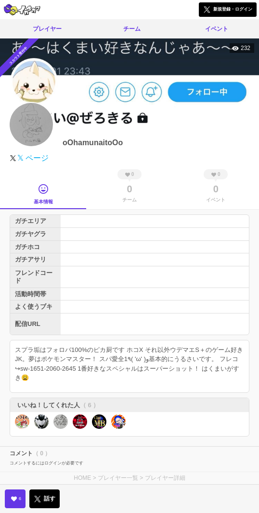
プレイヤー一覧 (118, 478)
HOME (82, 478)
